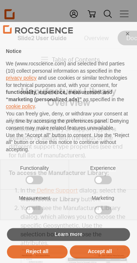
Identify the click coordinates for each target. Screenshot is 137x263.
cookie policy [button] (20, 119)
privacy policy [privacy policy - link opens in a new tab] (21, 91)
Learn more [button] (68, 247)
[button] (127, 46)
